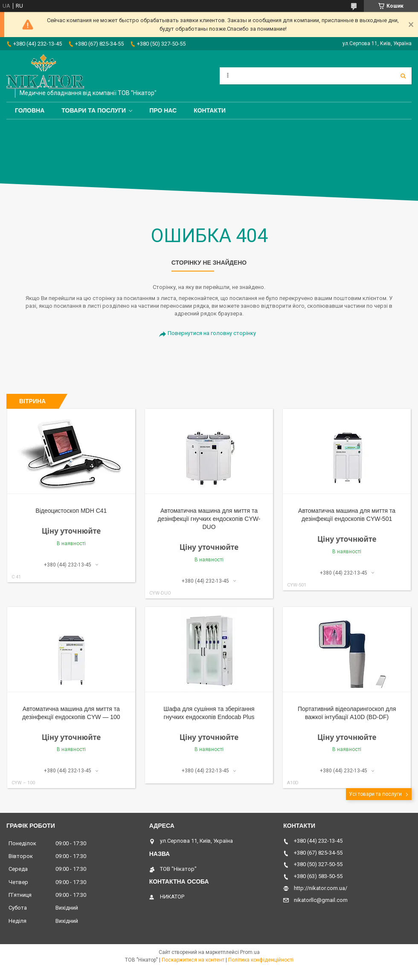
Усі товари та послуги (375, 794)
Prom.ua (250, 952)
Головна (29, 110)
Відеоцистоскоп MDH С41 (71, 510)
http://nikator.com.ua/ (320, 888)
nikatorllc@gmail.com (321, 900)
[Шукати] (403, 75)
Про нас (163, 110)
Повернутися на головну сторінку (212, 333)
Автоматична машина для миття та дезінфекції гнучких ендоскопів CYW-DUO (209, 518)
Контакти (210, 110)
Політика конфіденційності (260, 960)
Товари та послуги (93, 110)
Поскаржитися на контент (193, 960)
